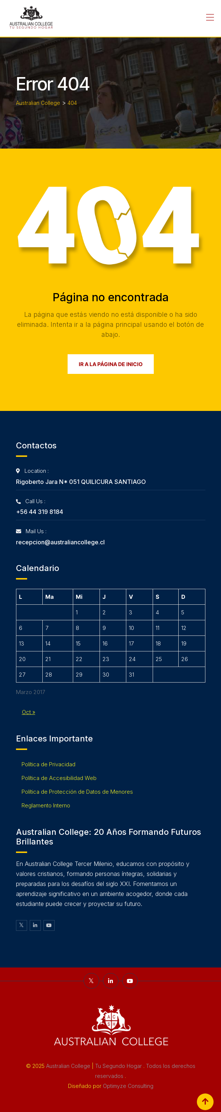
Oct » (28, 712)
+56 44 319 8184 (39, 511)
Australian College (69, 1066)
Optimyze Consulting (128, 1086)
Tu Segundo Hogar (119, 1066)
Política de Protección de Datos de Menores (77, 791)
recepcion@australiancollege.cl (60, 542)
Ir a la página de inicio (111, 364)
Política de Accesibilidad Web (59, 777)
